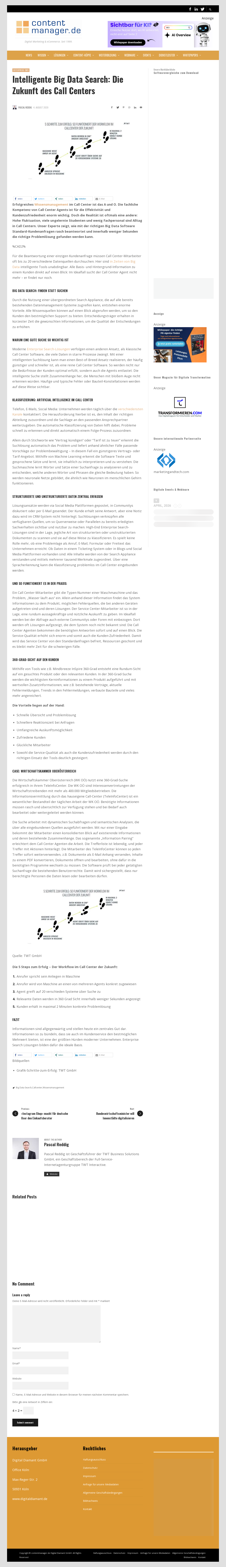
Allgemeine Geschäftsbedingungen (102, 1492)
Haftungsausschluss (94, 1459)
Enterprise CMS (21, 70)
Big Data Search (24, 1087)
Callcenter (37, 1087)
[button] (22, 198)
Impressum (89, 1476)
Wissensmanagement (51, 204)
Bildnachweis (90, 1500)
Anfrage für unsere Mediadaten (101, 1484)
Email (16, 1363)
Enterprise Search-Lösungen (49, 349)
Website (17, 1378)
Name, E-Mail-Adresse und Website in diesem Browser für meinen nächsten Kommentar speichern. (72, 1394)
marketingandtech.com (171, 472)
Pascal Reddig (25, 107)
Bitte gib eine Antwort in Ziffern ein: (32, 1402)
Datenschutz (90, 1467)
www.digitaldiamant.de (29, 1499)
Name (16, 1348)
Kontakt (87, 1509)
